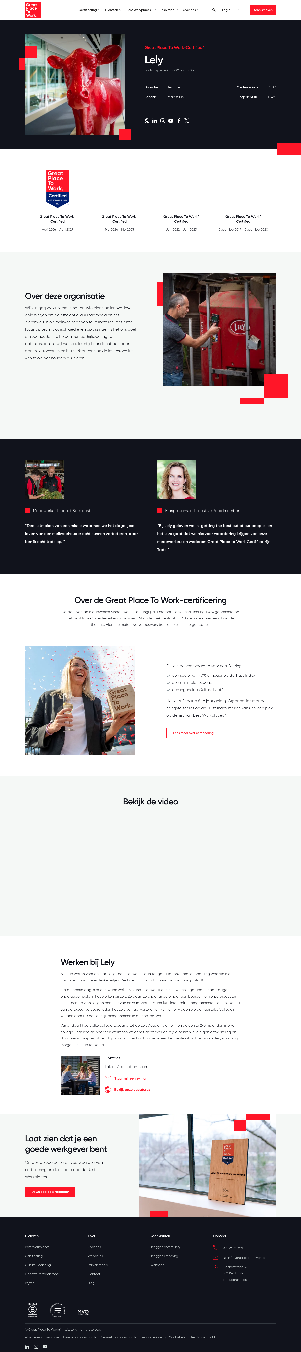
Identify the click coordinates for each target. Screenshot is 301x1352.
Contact (94, 1274)
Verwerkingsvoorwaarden (119, 1337)
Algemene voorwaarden (42, 1337)
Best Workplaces (37, 1247)
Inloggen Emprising (164, 1256)
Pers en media (98, 1265)
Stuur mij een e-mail (126, 1078)
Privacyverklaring (153, 1337)
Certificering (89, 10)
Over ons (191, 10)
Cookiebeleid (178, 1337)
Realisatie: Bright (203, 1337)
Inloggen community (165, 1247)
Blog (91, 1283)
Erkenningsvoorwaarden (80, 1337)
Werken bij (95, 1256)
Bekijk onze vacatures (127, 1089)
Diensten (113, 10)
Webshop (157, 1265)
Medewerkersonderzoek (42, 1274)
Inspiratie (169, 10)
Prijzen (29, 1283)
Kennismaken (263, 10)
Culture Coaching (38, 1265)
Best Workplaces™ (141, 10)
